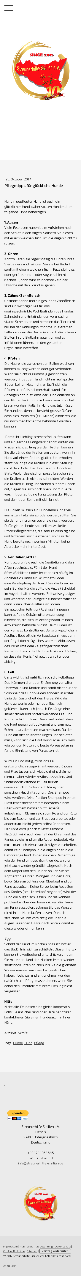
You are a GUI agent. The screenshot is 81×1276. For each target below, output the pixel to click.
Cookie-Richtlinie (14, 1251)
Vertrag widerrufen (55, 1251)
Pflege (39, 1043)
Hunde (18, 1043)
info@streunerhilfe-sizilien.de (40, 1163)
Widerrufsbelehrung (40, 1246)
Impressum (10, 1246)
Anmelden (9, 1265)
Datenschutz (63, 1246)
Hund (28, 1043)
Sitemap (32, 1251)
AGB (22, 1246)
